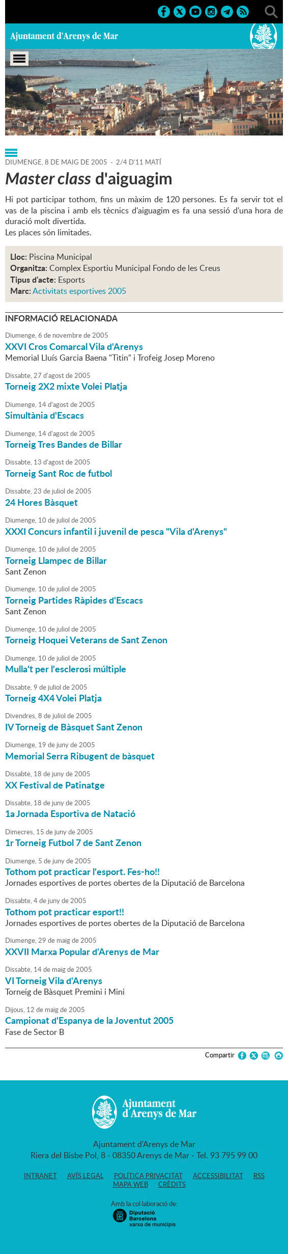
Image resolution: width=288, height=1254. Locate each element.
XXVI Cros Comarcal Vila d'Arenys (74, 346)
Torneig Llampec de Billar (56, 560)
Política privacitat (148, 1175)
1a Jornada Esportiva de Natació (70, 813)
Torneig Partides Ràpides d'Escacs (74, 600)
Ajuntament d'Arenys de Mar (64, 36)
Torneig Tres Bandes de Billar (63, 444)
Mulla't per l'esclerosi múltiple (65, 668)
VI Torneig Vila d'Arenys (53, 980)
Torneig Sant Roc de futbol (58, 473)
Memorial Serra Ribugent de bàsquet (80, 755)
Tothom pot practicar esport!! (64, 911)
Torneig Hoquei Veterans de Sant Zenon (86, 639)
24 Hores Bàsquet (41, 502)
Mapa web (130, 1184)
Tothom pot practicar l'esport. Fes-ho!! (82, 871)
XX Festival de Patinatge (55, 785)
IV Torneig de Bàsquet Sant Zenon (73, 726)
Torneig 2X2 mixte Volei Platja (66, 386)
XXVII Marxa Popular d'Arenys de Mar (82, 951)
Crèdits (172, 1184)
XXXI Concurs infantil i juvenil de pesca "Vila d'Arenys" (116, 531)
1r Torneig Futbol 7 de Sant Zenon (73, 842)
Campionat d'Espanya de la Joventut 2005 (89, 1020)
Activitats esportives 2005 (79, 290)
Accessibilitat (218, 1175)
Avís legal (85, 1175)
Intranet (40, 1175)
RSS (259, 1175)
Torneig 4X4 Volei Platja (53, 697)
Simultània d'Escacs (44, 415)
